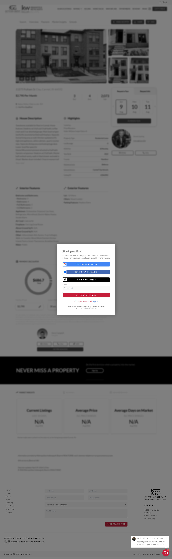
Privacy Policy (80, 308)
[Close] (167, 538)
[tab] (86, 301)
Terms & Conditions (90, 308)
